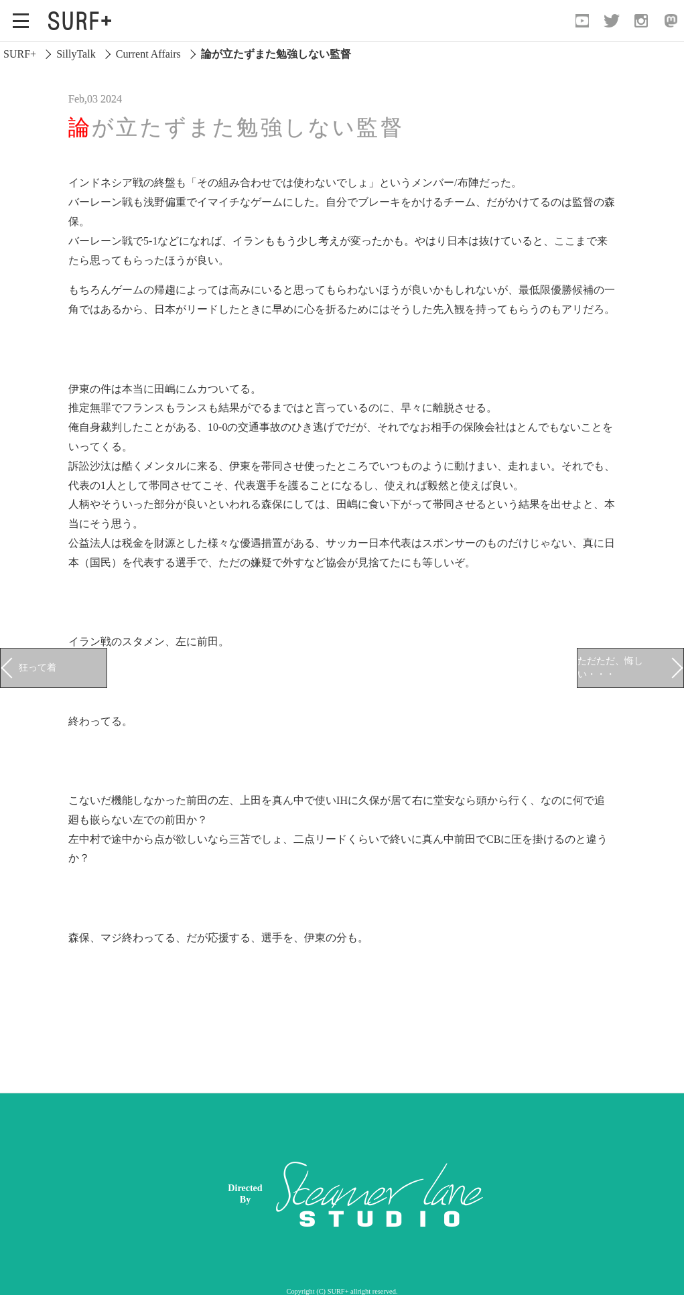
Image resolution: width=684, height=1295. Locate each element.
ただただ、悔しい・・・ (610, 667)
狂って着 (37, 667)
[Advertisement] (446, 1194)
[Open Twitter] (612, 20)
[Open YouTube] (582, 20)
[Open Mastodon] (671, 20)
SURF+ (19, 54)
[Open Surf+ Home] (83, 20)
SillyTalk (75, 54)
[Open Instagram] (641, 20)
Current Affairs (148, 54)
